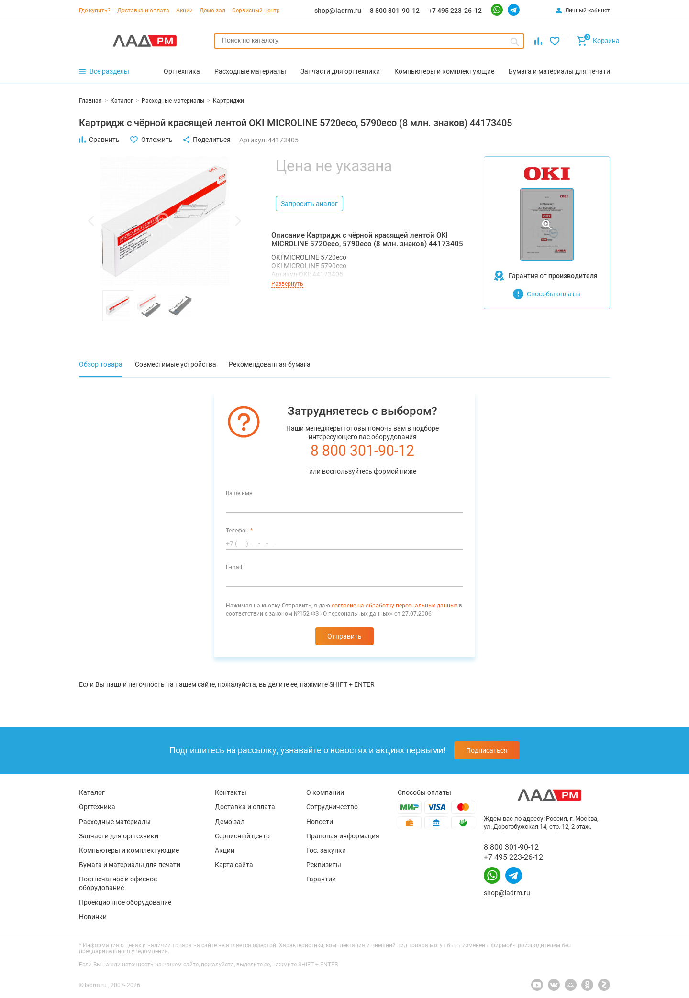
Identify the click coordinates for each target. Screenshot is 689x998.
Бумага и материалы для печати (129, 864)
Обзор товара (100, 364)
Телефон (239, 530)
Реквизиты (323, 864)
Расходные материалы (115, 821)
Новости (319, 821)
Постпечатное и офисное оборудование (118, 883)
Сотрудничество (332, 807)
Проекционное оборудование (125, 902)
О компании (325, 792)
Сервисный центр (256, 10)
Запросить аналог (309, 203)
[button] (91, 220)
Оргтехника (97, 807)
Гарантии (321, 879)
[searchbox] (369, 40)
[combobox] (369, 41)
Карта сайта (234, 864)
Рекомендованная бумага (270, 364)
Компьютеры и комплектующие (129, 850)
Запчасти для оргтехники (118, 836)
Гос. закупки (326, 850)
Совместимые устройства (175, 364)
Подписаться (487, 750)
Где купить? (95, 10)
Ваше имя (239, 493)
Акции (184, 10)
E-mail (234, 567)
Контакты (230, 792)
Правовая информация (342, 836)
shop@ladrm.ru (337, 10)
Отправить (344, 636)
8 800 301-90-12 (395, 10)
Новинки (93, 917)
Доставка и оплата (143, 10)
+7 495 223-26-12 (455, 10)
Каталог (92, 792)
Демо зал (212, 10)
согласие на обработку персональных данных (394, 605)
